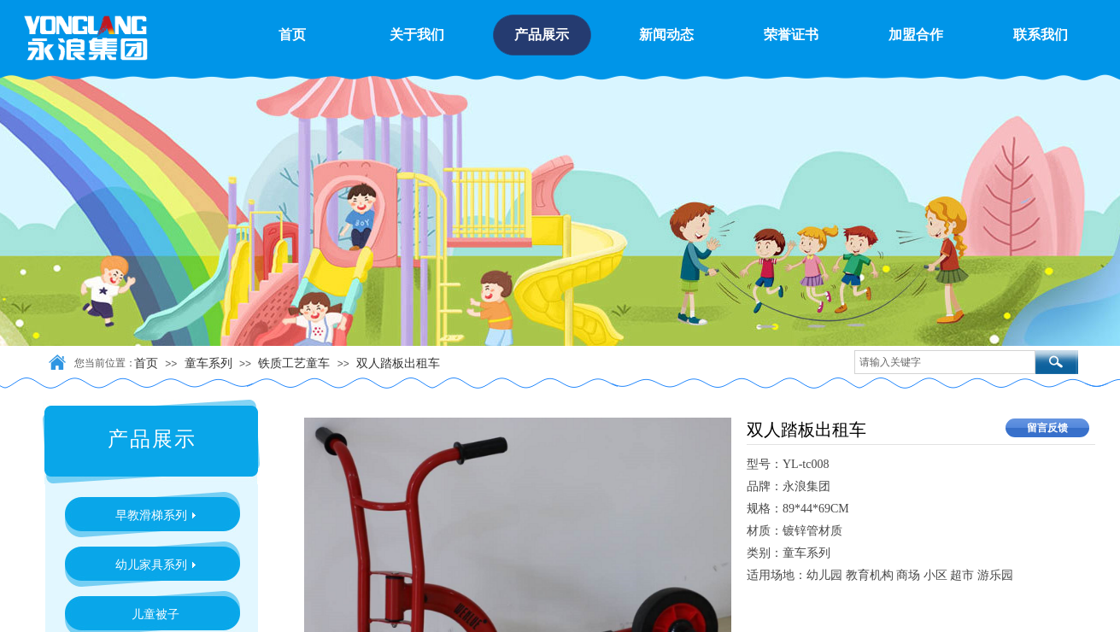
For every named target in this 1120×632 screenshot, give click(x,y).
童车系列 (208, 363)
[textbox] (944, 362)
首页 (146, 363)
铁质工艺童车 (294, 363)
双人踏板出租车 (398, 363)
